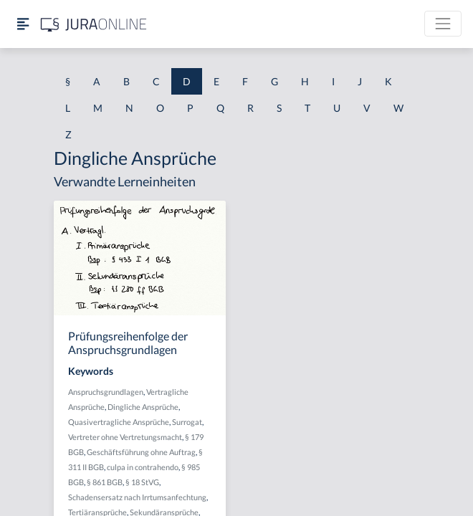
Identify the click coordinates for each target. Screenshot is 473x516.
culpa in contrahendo (142, 467)
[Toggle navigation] (443, 24)
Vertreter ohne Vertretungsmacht (125, 436)
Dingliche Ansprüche (143, 406)
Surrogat (187, 421)
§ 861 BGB (105, 482)
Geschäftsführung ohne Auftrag (141, 452)
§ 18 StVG (142, 482)
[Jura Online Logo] (94, 24)
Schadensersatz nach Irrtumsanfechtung (137, 497)
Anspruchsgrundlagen (105, 391)
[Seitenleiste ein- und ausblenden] (22, 24)
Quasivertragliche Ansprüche (118, 421)
